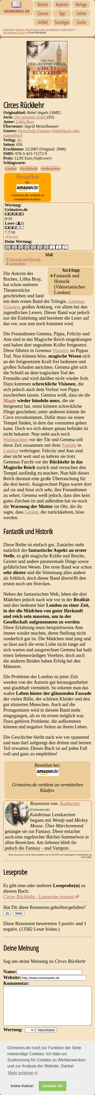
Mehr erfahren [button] (21, 1073)
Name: (10, 971)
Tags (62, 13)
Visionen (61, 350)
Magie (9, 400)
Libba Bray (68, 29)
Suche (81, 22)
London (10, 168)
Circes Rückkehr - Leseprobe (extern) (39, 896)
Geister (31, 512)
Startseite (8, 29)
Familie (69, 445)
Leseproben (17, 263)
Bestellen (27, 176)
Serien (81, 13)
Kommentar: (16, 983)
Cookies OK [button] (52, 1086)
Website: (12, 977)
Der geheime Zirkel (14, 32)
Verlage (81, 4)
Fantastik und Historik (25, 259)
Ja (7, 913)
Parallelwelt (28, 168)
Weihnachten (50, 168)
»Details (11, 237)
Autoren (62, 4)
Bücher (42, 4)
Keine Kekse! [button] (22, 1086)
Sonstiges (61, 22)
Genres (42, 13)
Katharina (70, 803)
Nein (18, 913)
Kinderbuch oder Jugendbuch (42, 29)
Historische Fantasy (34, 131)
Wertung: (14, 1037)
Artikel (43, 22)
